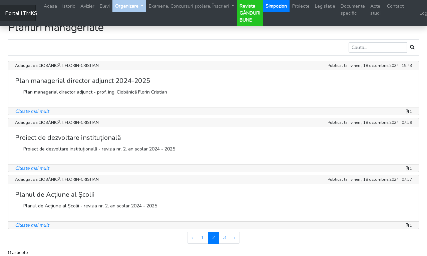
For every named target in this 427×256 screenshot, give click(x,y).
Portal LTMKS (20, 13)
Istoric (68, 6)
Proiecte (301, 6)
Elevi (105, 6)
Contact (395, 6)
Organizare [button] (127, 6)
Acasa (50, 6)
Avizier (87, 6)
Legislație (325, 6)
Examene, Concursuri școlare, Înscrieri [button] (189, 6)
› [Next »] (235, 237)
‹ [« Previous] (192, 237)
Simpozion (276, 6)
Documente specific (353, 9)
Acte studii (376, 9)
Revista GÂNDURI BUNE (250, 13)
